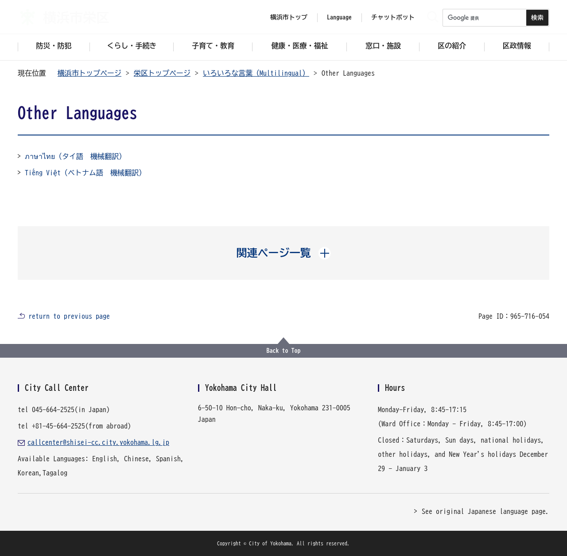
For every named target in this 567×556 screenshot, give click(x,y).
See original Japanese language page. (485, 511)
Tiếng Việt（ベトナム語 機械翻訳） (85, 172)
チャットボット (393, 17)
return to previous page (69, 316)
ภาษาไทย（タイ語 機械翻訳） (75, 156)
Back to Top (284, 351)
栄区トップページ (162, 73)
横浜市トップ (288, 17)
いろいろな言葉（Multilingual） (256, 73)
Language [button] (339, 17)
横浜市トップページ (89, 73)
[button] (284, 252)
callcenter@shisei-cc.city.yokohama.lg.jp (98, 442)
